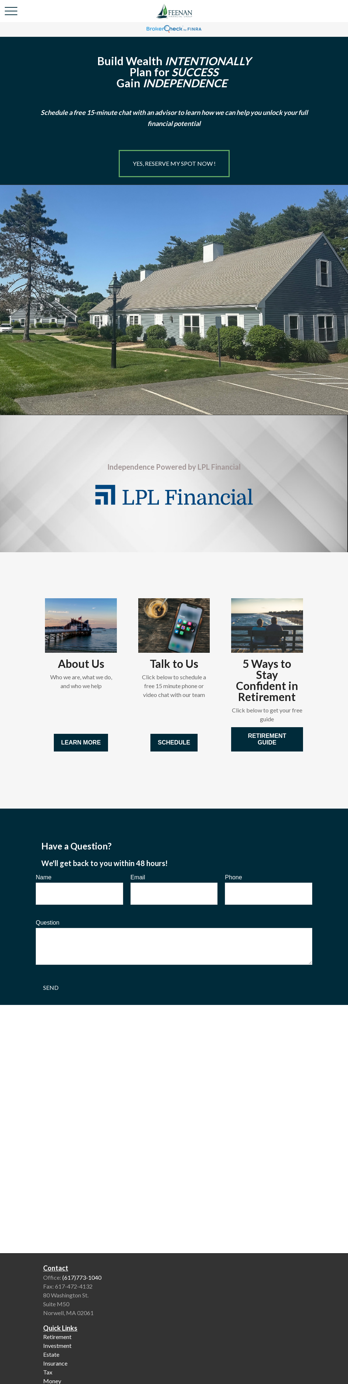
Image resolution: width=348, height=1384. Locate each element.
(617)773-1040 (81, 1277)
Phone (233, 877)
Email (137, 877)
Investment (57, 1345)
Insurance (55, 1363)
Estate (51, 1354)
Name (44, 877)
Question (47, 922)
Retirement (57, 1336)
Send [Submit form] (51, 987)
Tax (47, 1372)
